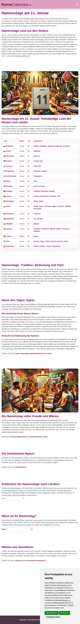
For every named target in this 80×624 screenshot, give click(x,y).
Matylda (68, 206)
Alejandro (37, 229)
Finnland (9, 166)
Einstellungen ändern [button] (53, 617)
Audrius (37, 196)
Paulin (36, 246)
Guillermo (45, 229)
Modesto (37, 231)
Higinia (52, 229)
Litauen (9, 196)
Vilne (59, 196)
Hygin (54, 206)
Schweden (10, 219)
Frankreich (10, 171)
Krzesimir (60, 206)
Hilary (41, 206)
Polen (8, 206)
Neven (42, 186)
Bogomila (58, 146)
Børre (41, 201)
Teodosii (66, 146)
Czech (8, 151)
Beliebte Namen (21, 467)
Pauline (44, 171)
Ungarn (9, 236)
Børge (36, 201)
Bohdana (37, 151)
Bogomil (51, 146)
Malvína (36, 224)
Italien (8, 181)
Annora (36, 241)
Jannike (40, 219)
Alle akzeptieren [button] (51, 613)
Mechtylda (37, 209)
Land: (4, 498)
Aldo (35, 181)
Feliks (36, 206)
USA (7, 241)
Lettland (9, 191)
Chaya (42, 241)
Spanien (9, 229)
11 (28, 146)
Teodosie (37, 214)
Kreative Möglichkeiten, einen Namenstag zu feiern (29, 437)
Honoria (60, 241)
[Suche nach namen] (31, 529)
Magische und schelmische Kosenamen (30, 560)
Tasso (49, 246)
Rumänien (10, 214)
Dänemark (10, 156)
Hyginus (37, 156)
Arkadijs (37, 191)
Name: (4, 529)
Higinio (58, 229)
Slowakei (9, 224)
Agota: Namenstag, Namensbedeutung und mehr (33, 353)
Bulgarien (9, 146)
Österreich (10, 246)
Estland (9, 161)
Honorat (37, 186)
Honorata (47, 206)
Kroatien (9, 186)
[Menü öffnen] (77, 4)
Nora (66, 241)
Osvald (36, 161)
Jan (35, 219)
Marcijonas (44, 196)
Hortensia (65, 229)
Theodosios (38, 176)
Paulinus (42, 246)
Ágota (36, 236)
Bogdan (36, 146)
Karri (39, 166)
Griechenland (11, 176)
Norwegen (10, 201)
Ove (41, 161)
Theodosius (56, 246)
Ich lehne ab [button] (64, 613)
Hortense (37, 171)
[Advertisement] (40, 64)
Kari (35, 166)
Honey (48, 241)
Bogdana (43, 146)
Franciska (44, 191)
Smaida (51, 191)
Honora (54, 241)
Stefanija (52, 196)
